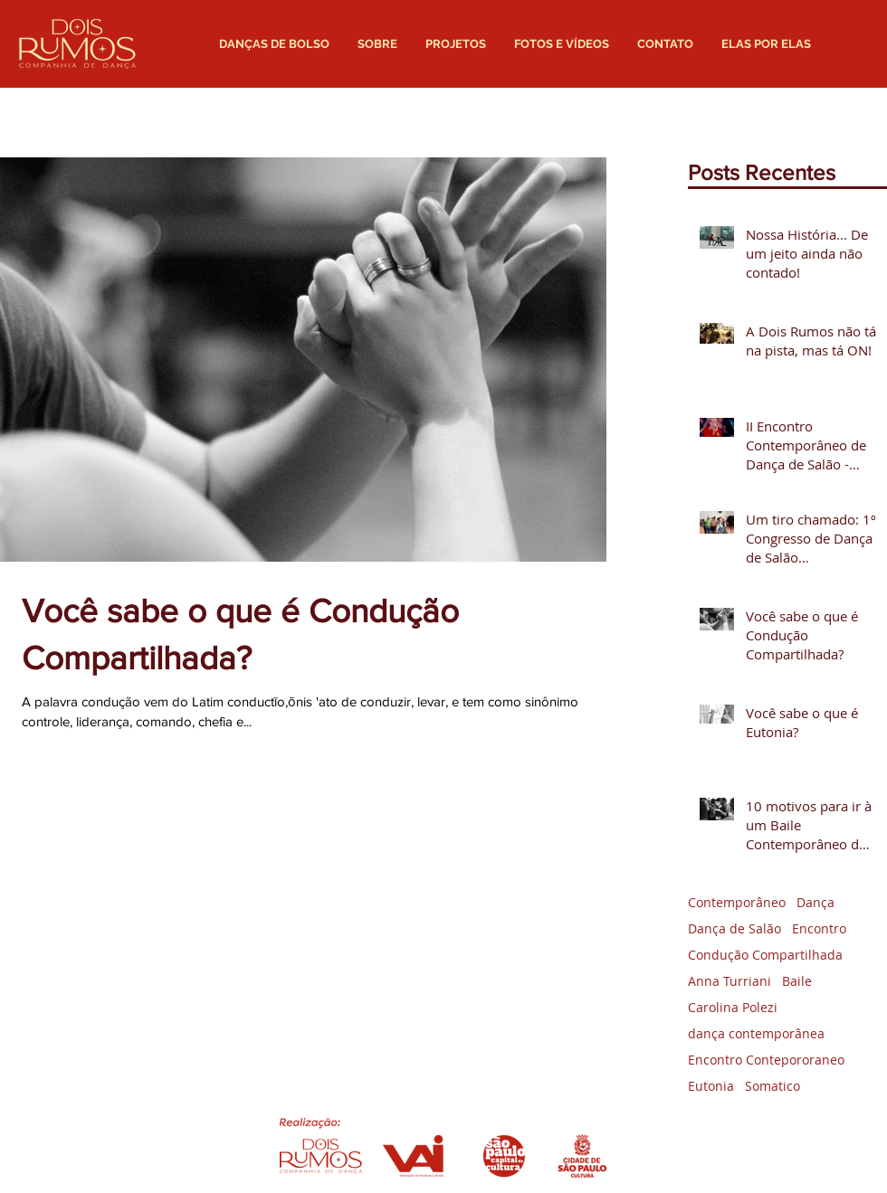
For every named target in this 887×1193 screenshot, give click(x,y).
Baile (797, 981)
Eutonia (711, 1086)
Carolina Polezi (732, 1007)
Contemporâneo (737, 902)
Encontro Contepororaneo (766, 1059)
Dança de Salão (734, 928)
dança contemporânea (756, 1033)
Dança (815, 902)
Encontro (819, 928)
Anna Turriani (729, 981)
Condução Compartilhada (765, 954)
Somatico (772, 1086)
